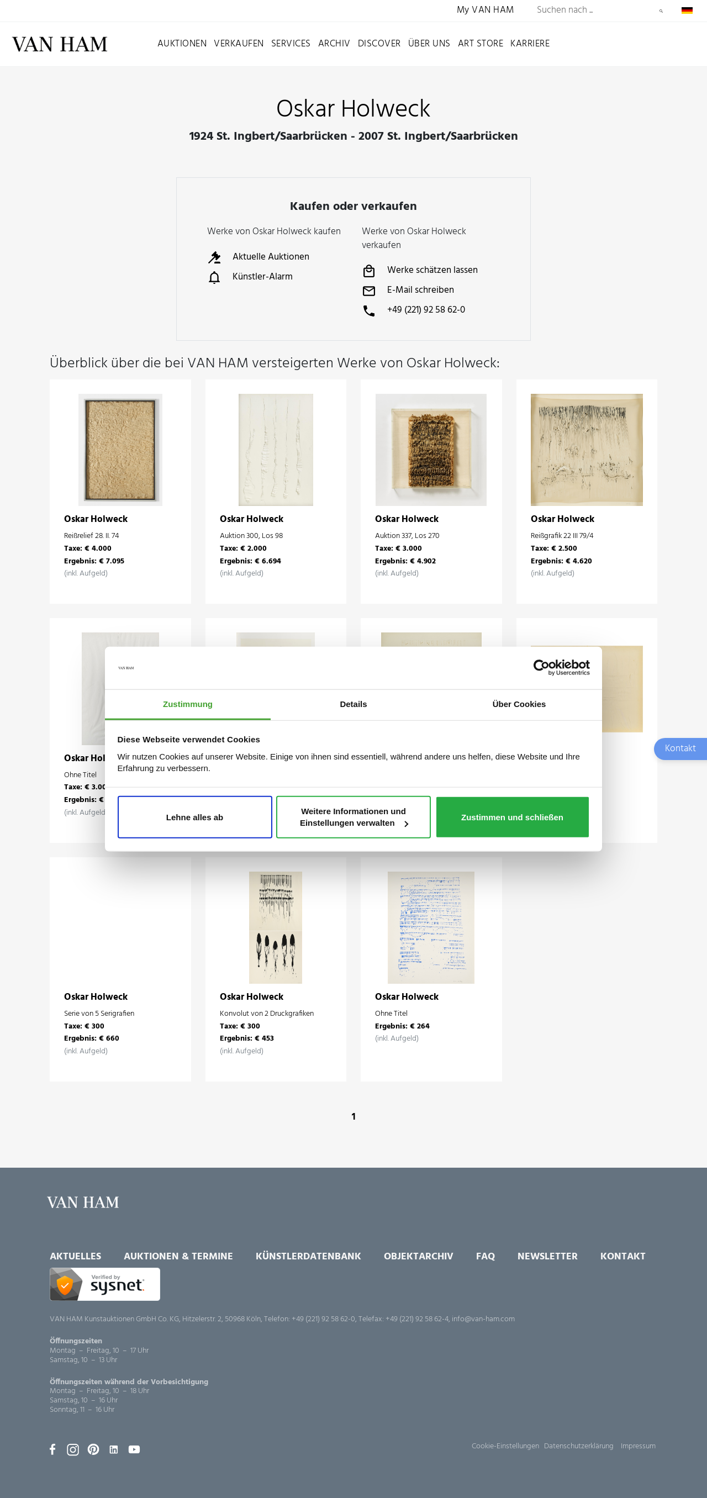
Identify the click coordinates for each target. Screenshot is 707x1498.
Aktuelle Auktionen (258, 257)
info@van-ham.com (483, 1319)
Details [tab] (353, 704)
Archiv (334, 43)
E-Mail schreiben (408, 291)
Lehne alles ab (194, 816)
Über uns (429, 43)
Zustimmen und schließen (512, 816)
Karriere (530, 43)
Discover (379, 43)
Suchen (661, 11)
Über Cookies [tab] (519, 704)
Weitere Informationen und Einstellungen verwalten (354, 816)
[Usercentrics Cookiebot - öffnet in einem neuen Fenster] (541, 668)
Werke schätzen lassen (420, 271)
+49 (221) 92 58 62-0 (413, 311)
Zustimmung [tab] (188, 704)
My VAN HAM (485, 11)
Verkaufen (239, 43)
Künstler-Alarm (250, 277)
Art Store (481, 43)
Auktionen (182, 43)
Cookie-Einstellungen (505, 1446)
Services (291, 43)
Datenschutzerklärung (579, 1446)
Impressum (638, 1446)
